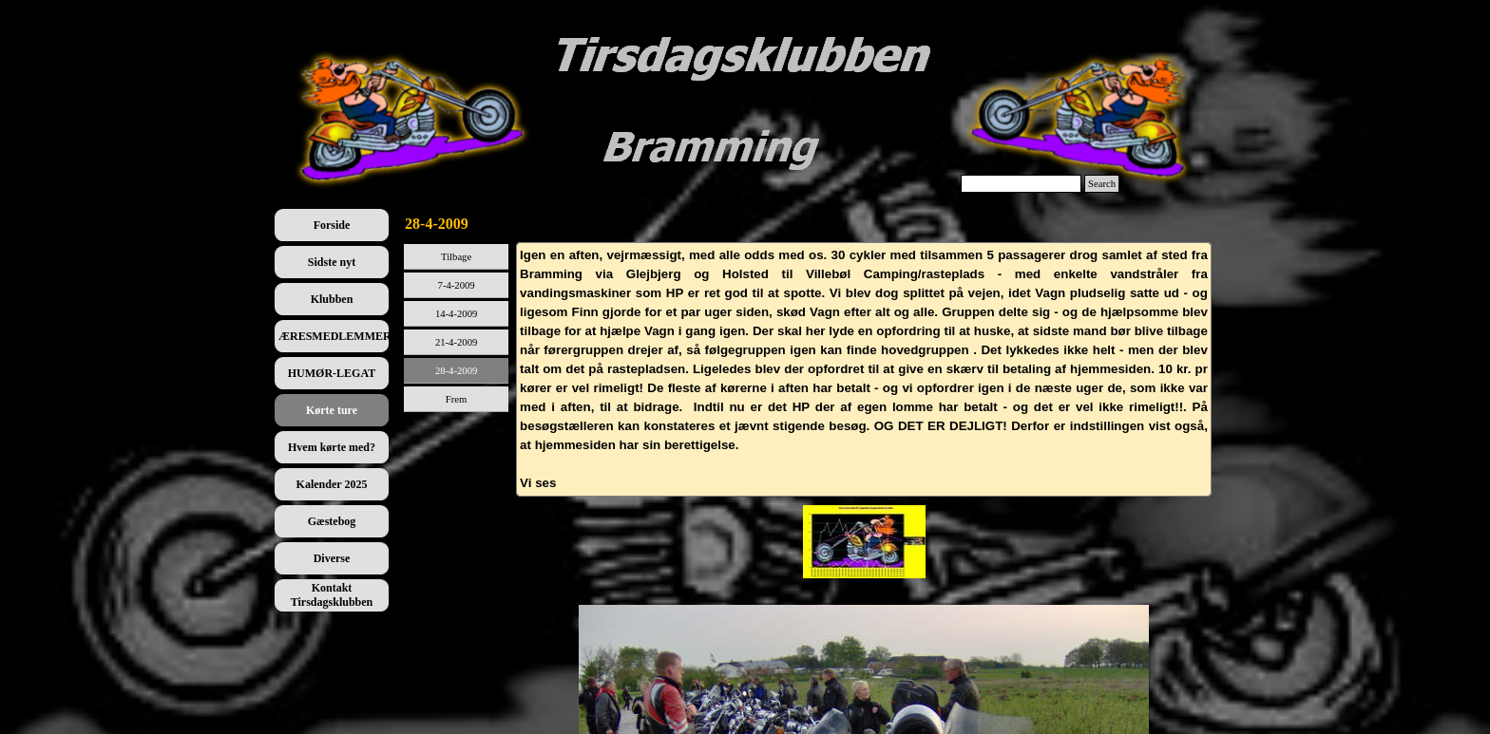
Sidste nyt (331, 262)
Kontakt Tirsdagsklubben (332, 595)
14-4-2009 (456, 314)
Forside (332, 225)
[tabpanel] (864, 369)
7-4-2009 (456, 285)
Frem (457, 399)
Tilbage (456, 257)
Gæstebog (332, 521)
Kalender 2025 (332, 484)
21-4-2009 (456, 342)
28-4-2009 (456, 371)
